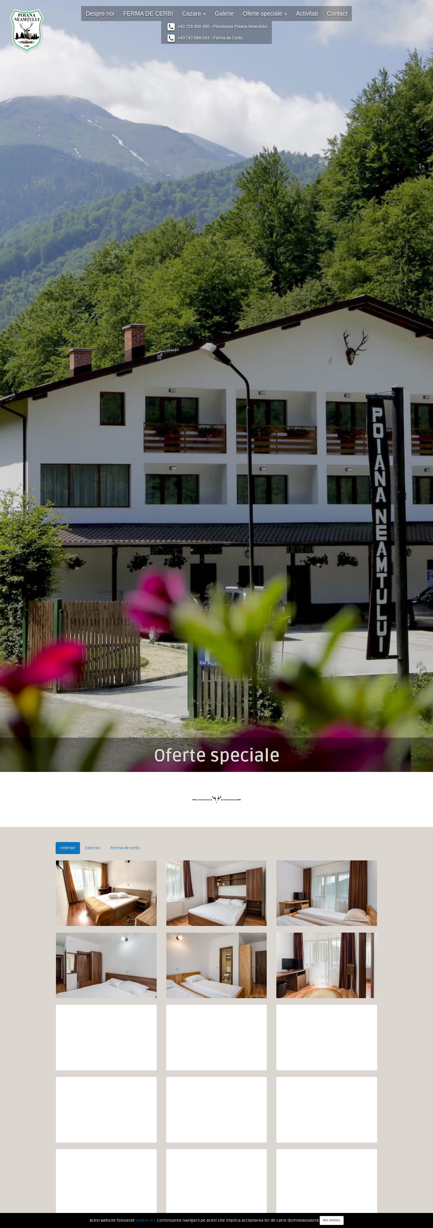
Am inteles (331, 1220)
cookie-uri (145, 1220)
